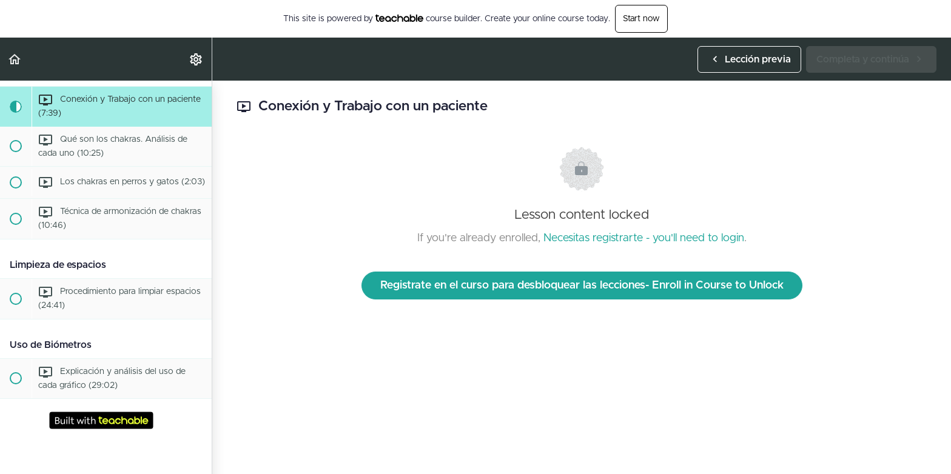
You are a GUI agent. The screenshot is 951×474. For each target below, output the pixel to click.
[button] (15, 59)
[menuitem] (196, 59)
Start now (641, 19)
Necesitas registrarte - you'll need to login (643, 238)
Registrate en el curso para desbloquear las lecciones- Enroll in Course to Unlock (582, 285)
